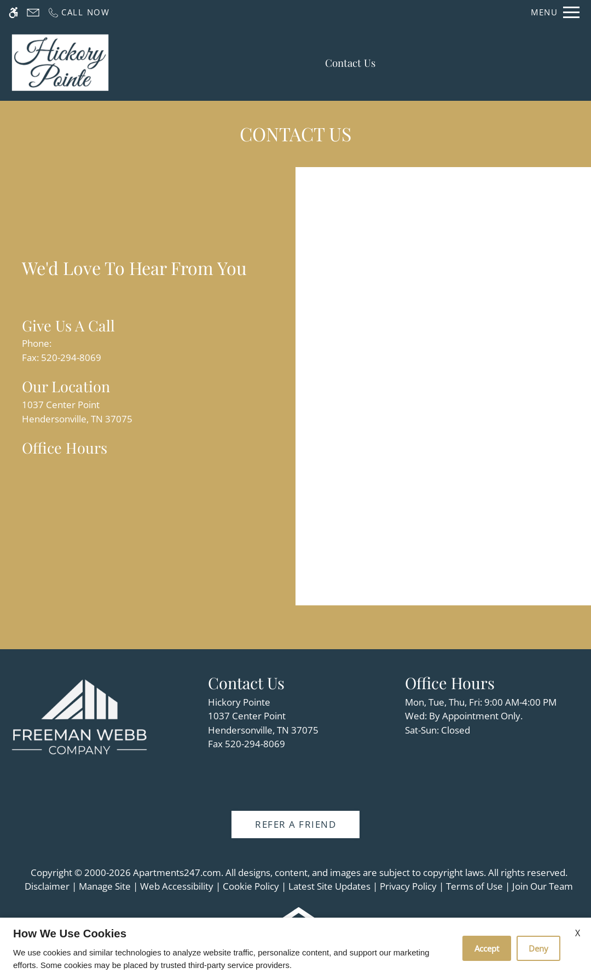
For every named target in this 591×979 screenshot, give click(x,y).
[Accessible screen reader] (13, 12)
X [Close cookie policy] (577, 933)
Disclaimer (47, 886)
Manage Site (105, 886)
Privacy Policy (408, 886)
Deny (538, 948)
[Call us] (78, 12)
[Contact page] (33, 12)
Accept (486, 948)
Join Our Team (542, 886)
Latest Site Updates (329, 886)
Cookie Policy (251, 886)
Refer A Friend (295, 824)
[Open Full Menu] (555, 12)
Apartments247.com (177, 872)
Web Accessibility (176, 886)
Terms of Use (474, 886)
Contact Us (350, 63)
